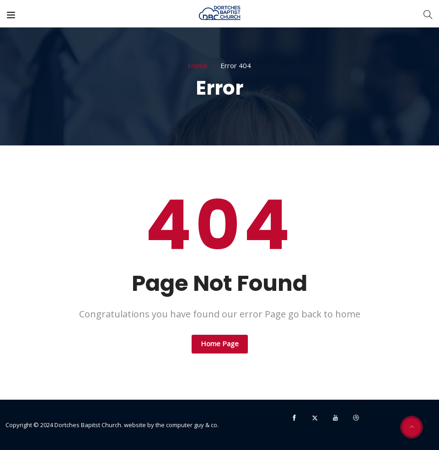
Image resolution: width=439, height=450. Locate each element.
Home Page (220, 343)
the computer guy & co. (187, 425)
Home (198, 65)
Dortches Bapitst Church (87, 425)
